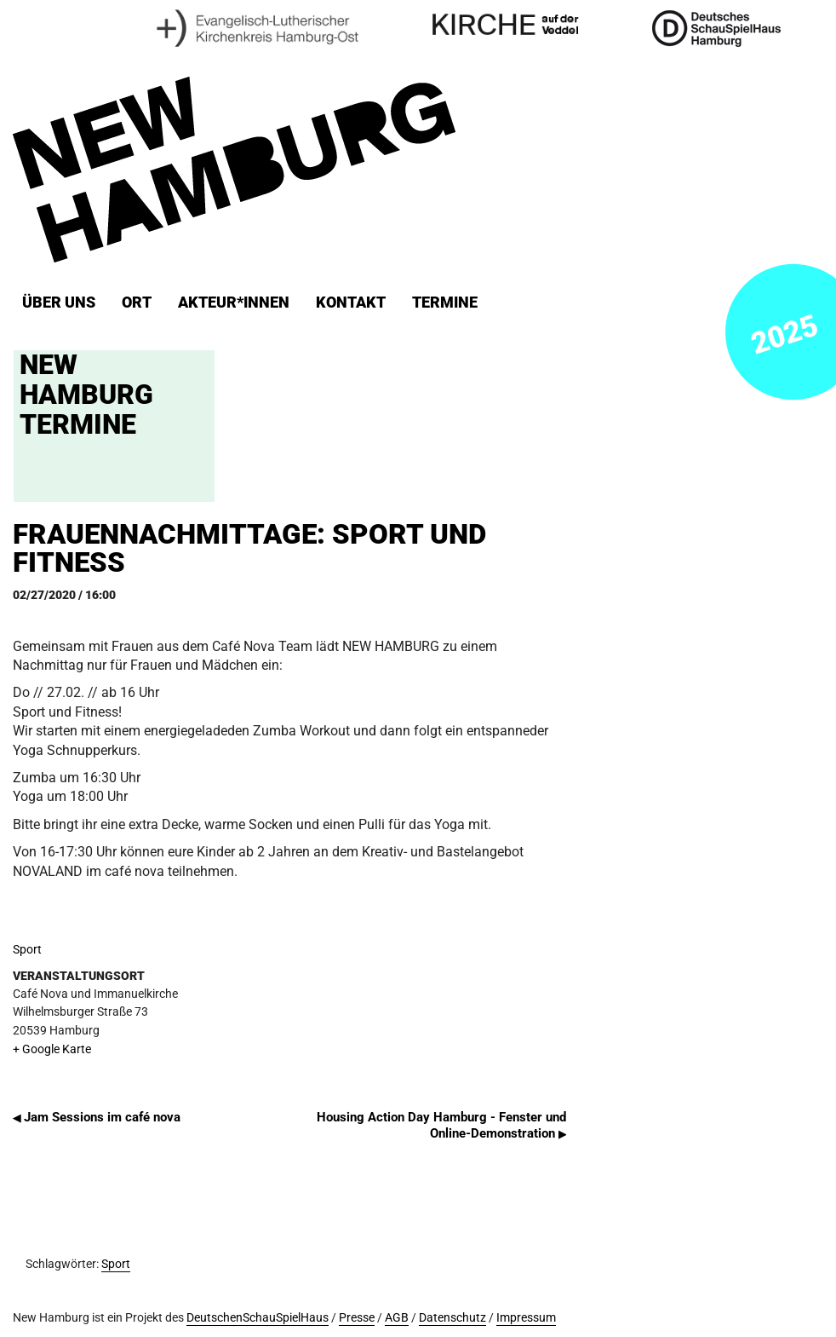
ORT (137, 302)
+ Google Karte (52, 1049)
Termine (445, 302)
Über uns (58, 302)
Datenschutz (452, 1318)
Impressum (526, 1318)
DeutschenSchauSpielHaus (257, 1318)
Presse (357, 1318)
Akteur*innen (233, 302)
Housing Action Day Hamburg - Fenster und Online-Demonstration (441, 1125)
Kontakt (351, 302)
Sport (27, 949)
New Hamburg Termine (86, 395)
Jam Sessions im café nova (96, 1117)
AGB (397, 1318)
